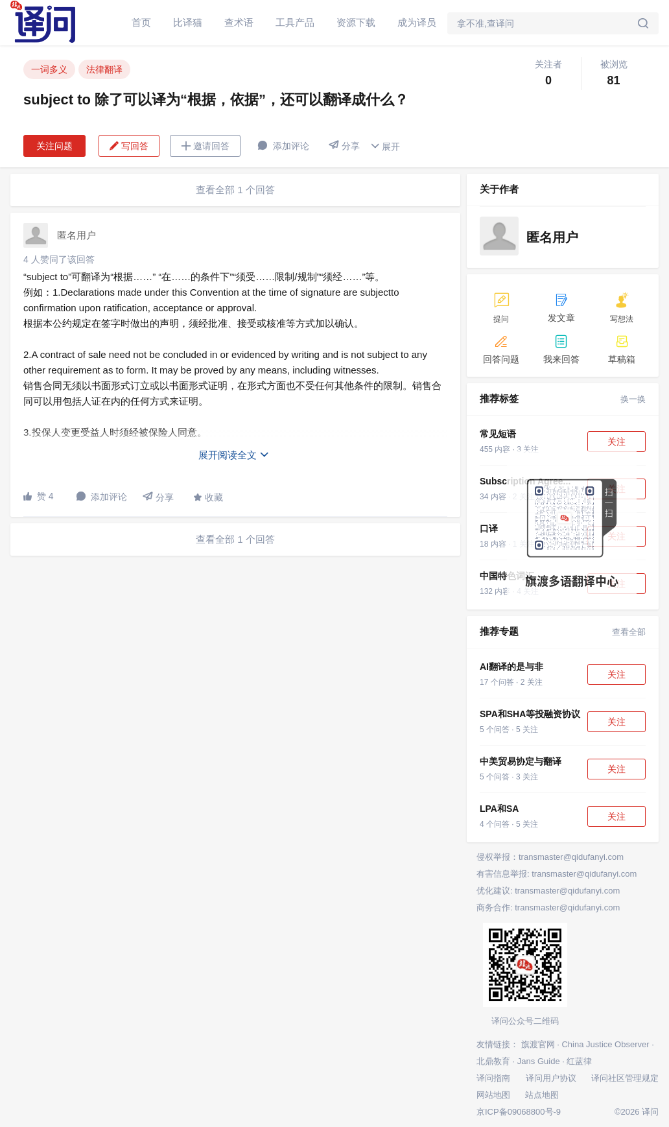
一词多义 (49, 69)
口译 (489, 528)
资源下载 (355, 22)
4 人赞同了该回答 (59, 259)
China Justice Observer (605, 1044)
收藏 (208, 497)
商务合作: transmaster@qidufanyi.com (548, 907)
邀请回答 (205, 146)
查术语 (238, 22)
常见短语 (498, 434)
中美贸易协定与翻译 (520, 761)
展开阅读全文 (234, 454)
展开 (385, 146)
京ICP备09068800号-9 (518, 1112)
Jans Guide (538, 1061)
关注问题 (54, 146)
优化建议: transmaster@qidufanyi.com (548, 891)
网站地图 (493, 1095)
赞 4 (38, 496)
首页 (141, 22)
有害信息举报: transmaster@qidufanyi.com (556, 874)
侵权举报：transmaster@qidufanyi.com (550, 857)
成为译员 (416, 22)
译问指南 (493, 1078)
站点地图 (542, 1095)
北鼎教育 (493, 1061)
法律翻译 (104, 69)
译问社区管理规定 (625, 1078)
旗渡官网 (538, 1044)
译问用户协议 (551, 1078)
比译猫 (187, 22)
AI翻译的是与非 (511, 666)
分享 (344, 145)
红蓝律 (579, 1061)
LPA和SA (499, 808)
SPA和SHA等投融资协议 (530, 714)
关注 (616, 441)
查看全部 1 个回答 (235, 189)
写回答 (129, 146)
